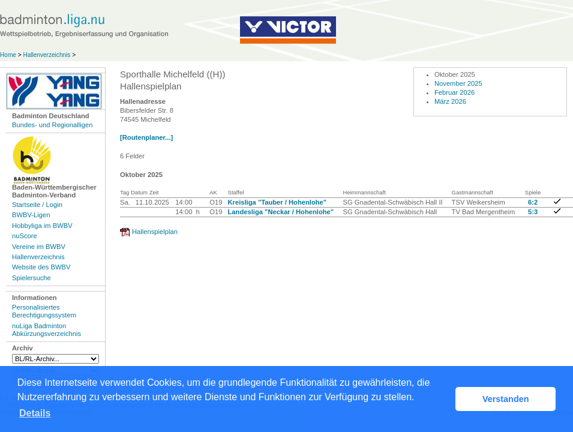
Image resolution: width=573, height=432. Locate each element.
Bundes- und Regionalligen (52, 124)
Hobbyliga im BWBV (42, 225)
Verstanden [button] (505, 399)
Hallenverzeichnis (46, 55)
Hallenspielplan (155, 231)
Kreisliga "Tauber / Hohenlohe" (277, 202)
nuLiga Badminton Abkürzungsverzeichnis (46, 329)
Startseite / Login (37, 204)
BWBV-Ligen (31, 214)
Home (8, 55)
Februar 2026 (454, 92)
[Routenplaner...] (146, 137)
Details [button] (34, 413)
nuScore (24, 235)
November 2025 (458, 83)
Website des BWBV (41, 267)
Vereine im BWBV (38, 246)
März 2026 (450, 101)
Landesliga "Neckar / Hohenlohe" (281, 211)
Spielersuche (31, 277)
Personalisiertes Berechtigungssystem (44, 311)
